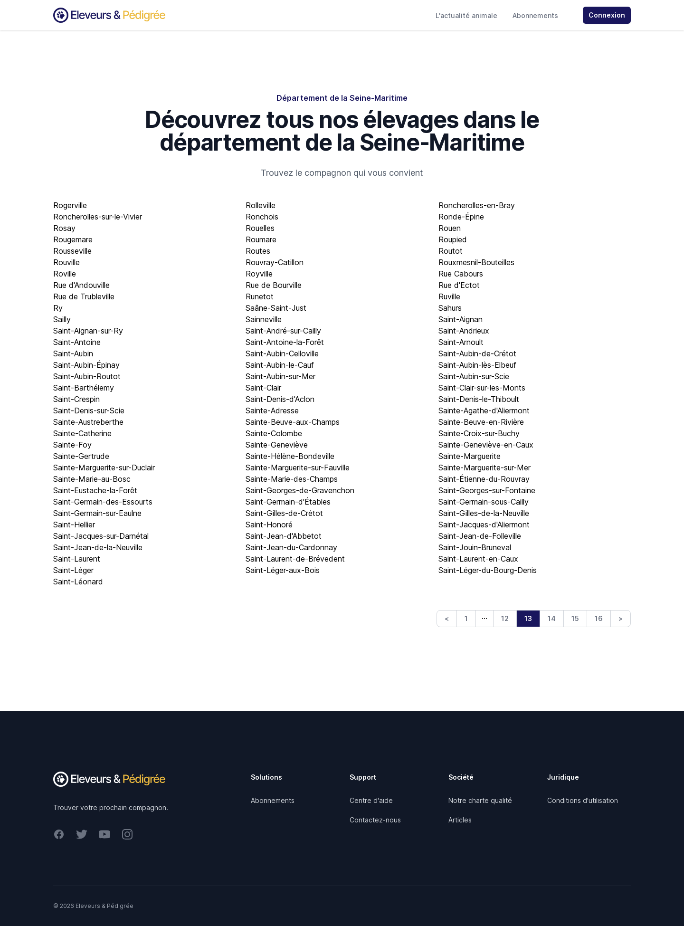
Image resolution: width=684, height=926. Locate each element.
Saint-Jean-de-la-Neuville (97, 547)
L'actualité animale (466, 15)
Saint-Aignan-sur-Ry (88, 330)
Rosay (64, 228)
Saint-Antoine (77, 342)
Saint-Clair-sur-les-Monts (481, 387)
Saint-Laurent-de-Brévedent (295, 558)
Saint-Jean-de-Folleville (479, 536)
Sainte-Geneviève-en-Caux (485, 444)
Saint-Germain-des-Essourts (102, 501)
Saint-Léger (73, 570)
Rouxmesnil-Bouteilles (476, 262)
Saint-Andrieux (463, 330)
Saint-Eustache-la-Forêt (95, 490)
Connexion (607, 15)
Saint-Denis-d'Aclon (280, 399)
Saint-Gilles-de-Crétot (284, 513)
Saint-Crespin (76, 399)
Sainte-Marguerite (469, 456)
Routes (258, 251)
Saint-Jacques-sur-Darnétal (101, 536)
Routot (450, 251)
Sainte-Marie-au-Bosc (92, 479)
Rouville (66, 262)
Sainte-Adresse (272, 410)
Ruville (449, 296)
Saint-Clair (263, 387)
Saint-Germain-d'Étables (288, 501)
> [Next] (620, 618)
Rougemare (73, 239)
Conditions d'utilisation (582, 800)
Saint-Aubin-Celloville (282, 353)
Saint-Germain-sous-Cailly (483, 501)
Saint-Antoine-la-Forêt (285, 342)
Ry (58, 308)
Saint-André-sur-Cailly (283, 330)
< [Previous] (447, 618)
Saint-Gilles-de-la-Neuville (483, 513)
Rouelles (260, 228)
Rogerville (70, 205)
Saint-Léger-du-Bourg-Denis (487, 570)
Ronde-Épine (461, 216)
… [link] (484, 616)
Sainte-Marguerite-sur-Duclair (104, 467)
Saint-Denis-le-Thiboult (478, 399)
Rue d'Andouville (81, 285)
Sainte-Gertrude (81, 456)
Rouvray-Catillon (275, 262)
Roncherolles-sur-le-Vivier (97, 216)
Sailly (62, 319)
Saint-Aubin (73, 353)
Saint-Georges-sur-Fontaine (486, 490)
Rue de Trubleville (83, 296)
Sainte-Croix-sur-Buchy (479, 433)
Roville (64, 273)
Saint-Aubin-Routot (87, 376)
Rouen (449, 228)
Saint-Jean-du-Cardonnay (291, 547)
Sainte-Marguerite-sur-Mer (484, 467)
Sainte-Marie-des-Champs (292, 479)
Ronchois (262, 216)
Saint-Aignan (460, 319)
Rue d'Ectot (459, 285)
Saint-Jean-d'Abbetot (284, 536)
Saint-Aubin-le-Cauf (280, 365)
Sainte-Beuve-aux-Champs (293, 422)
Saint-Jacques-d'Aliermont (484, 524)
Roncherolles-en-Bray (476, 205)
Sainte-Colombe (274, 433)
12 (505, 618)
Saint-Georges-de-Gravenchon (300, 490)
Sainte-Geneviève (277, 444)
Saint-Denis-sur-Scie (88, 410)
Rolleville (261, 205)
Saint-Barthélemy (83, 387)
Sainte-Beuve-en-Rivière (481, 422)
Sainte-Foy (72, 444)
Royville (259, 273)
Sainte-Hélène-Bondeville (290, 456)
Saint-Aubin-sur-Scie (473, 376)
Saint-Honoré (269, 524)
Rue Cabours (460, 273)
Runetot (260, 296)
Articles (460, 820)
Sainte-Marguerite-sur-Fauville (298, 467)
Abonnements (535, 15)
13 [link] (528, 618)
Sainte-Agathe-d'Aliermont (484, 410)
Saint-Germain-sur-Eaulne (97, 513)
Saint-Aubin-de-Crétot (477, 353)
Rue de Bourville (274, 285)
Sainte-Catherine (82, 433)
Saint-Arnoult (461, 342)
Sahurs (450, 308)
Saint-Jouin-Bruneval (474, 547)
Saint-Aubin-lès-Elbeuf (477, 365)
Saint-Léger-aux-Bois (283, 570)
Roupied (452, 239)
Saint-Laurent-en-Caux (478, 558)
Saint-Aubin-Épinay (86, 365)
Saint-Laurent (76, 558)
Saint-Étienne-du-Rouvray (484, 479)
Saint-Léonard (78, 581)
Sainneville (264, 319)
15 (575, 618)
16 (599, 618)
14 (552, 618)
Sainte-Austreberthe (88, 422)
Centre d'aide (371, 800)
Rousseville (72, 251)
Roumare (261, 239)
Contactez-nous (375, 820)
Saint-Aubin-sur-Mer (280, 376)
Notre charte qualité (480, 800)
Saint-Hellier (74, 524)
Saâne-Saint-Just (276, 308)
